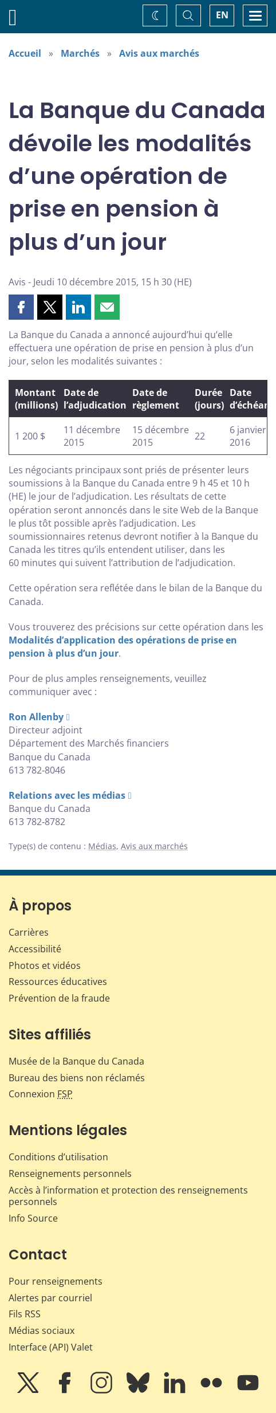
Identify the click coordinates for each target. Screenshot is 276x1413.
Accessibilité (35, 949)
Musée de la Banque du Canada (76, 1061)
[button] (21, 307)
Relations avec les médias (67, 795)
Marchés (80, 53)
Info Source (33, 1218)
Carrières (29, 932)
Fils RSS (25, 1314)
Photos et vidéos (45, 965)
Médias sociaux (41, 1330)
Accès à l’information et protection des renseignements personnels (128, 1196)
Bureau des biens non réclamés (77, 1077)
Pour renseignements (55, 1281)
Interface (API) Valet (51, 1347)
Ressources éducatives (58, 981)
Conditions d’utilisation (58, 1157)
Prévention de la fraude (59, 998)
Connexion (41, 1094)
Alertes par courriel (50, 1298)
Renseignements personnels (70, 1173)
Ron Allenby (36, 717)
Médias (102, 846)
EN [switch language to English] (222, 15)
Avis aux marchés (159, 53)
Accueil (25, 53)
